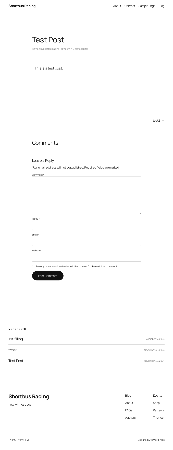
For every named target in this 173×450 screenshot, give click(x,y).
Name (36, 218)
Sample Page (147, 6)
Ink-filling (15, 339)
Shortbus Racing (22, 5)
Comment (38, 174)
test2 (156, 120)
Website (36, 250)
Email (35, 234)
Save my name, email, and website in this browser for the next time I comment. (76, 266)
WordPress (159, 439)
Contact (130, 6)
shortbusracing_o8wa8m (56, 48)
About (117, 6)
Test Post (15, 361)
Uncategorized (80, 48)
